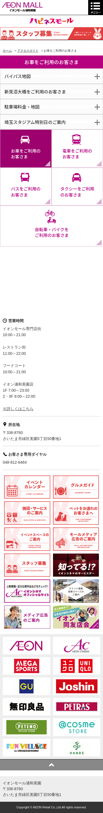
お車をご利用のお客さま (26, 154)
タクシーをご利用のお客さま (77, 192)
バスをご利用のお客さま (26, 192)
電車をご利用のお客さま (77, 154)
